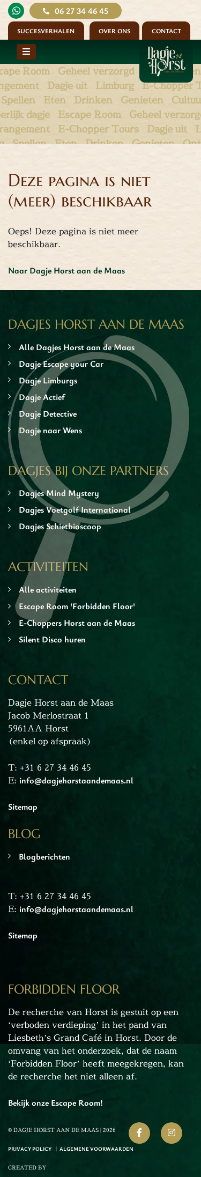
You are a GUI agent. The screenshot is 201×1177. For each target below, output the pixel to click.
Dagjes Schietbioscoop (60, 526)
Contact (166, 30)
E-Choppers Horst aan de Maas (77, 622)
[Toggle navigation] (26, 52)
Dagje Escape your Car (61, 363)
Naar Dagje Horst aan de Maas (66, 270)
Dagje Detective (48, 413)
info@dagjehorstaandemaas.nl (76, 780)
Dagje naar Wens (50, 430)
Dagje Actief (42, 397)
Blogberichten (44, 856)
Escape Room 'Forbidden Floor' (77, 606)
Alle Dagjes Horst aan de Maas (77, 347)
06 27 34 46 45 (81, 11)
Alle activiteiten (48, 589)
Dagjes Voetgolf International (75, 509)
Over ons (114, 30)
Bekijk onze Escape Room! (55, 1102)
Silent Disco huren (52, 639)
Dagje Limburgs (48, 380)
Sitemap (23, 806)
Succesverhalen (46, 30)
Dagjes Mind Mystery (59, 493)
